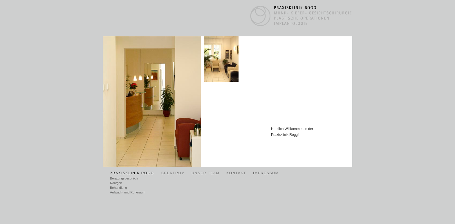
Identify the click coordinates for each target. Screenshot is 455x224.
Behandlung (118, 187)
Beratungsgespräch (124, 178)
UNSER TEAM (205, 173)
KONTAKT (236, 173)
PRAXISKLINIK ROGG (133, 173)
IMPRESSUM (266, 173)
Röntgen (116, 183)
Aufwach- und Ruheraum (127, 192)
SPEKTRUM (173, 173)
